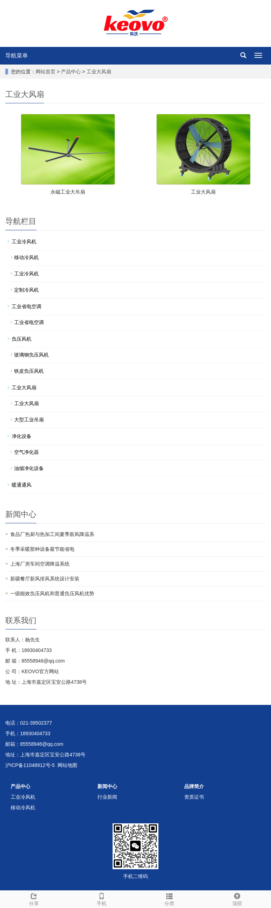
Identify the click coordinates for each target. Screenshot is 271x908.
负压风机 (21, 339)
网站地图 (67, 765)
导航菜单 (16, 56)
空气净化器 (26, 452)
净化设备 (21, 436)
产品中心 (71, 71)
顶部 (237, 898)
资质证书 (194, 797)
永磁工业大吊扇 (67, 192)
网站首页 (45, 71)
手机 (102, 898)
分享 (34, 898)
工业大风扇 (98, 71)
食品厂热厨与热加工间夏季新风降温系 (52, 534)
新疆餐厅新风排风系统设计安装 (44, 578)
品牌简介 (194, 786)
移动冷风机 (26, 257)
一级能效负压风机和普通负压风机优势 (52, 593)
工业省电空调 (26, 306)
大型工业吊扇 (29, 419)
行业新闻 (107, 797)
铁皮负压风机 (29, 371)
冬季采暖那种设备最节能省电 (42, 549)
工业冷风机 (24, 241)
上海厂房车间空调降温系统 (40, 564)
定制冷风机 (26, 290)
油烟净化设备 (29, 468)
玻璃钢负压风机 (31, 355)
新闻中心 (107, 786)
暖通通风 (21, 485)
